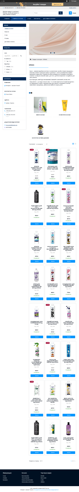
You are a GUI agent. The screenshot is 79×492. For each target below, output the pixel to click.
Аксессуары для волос (27, 481)
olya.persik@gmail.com (11, 125)
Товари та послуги (37, 59)
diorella (42, 475)
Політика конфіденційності (52, 489)
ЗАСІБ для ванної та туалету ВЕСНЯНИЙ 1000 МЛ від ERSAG (52, 248)
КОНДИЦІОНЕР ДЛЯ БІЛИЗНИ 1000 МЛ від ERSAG (68, 285)
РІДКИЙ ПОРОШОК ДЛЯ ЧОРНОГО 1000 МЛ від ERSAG (52, 323)
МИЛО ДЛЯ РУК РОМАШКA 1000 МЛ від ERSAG (68, 400)
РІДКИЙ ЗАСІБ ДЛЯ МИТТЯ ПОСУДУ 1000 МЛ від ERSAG (52, 207)
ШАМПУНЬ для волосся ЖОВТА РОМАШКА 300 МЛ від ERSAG (52, 439)
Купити (37, 183)
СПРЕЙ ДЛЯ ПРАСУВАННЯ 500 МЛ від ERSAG (68, 323)
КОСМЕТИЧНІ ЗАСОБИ (64, 114)
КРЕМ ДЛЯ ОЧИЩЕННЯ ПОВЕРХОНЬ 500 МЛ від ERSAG (36, 286)
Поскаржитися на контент (40, 489)
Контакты (37, 18)
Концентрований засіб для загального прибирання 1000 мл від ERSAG (68, 208)
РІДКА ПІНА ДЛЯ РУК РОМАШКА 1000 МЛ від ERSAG (68, 361)
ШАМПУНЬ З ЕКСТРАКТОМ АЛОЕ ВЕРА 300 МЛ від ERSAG (36, 400)
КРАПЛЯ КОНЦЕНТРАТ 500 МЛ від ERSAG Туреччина (36, 248)
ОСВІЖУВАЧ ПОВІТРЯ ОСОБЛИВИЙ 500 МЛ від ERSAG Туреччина (36, 362)
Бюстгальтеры (25, 475)
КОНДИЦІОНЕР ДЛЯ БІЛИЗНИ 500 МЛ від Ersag (36, 323)
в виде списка (75, 144)
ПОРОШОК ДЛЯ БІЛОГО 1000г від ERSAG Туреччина (52, 168)
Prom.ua (47, 488)
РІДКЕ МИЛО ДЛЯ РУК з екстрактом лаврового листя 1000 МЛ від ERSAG (36, 439)
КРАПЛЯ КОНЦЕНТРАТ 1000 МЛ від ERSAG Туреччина (36, 168)
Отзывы (7, 38)
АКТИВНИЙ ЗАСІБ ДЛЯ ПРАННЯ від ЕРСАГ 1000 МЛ (52, 285)
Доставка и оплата (49, 18)
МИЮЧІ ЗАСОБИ (40, 114)
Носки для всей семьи (27, 479)
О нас (29, 18)
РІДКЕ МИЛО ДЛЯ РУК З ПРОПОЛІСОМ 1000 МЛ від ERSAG (36, 207)
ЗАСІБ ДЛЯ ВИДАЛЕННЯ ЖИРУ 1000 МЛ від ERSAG (52, 361)
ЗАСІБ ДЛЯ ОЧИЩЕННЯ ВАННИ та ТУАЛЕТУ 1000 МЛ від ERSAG (68, 168)
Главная (7, 18)
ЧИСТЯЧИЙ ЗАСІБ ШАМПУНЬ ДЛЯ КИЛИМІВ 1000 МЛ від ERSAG (68, 248)
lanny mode (43, 477)
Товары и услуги (17, 18)
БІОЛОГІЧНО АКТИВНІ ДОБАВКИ (40, 138)
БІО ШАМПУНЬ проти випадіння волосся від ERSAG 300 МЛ (52, 400)
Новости (7, 31)
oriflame (42, 481)
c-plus (42, 479)
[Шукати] (61, 12)
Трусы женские (25, 477)
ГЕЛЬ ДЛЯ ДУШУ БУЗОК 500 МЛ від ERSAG (68, 439)
